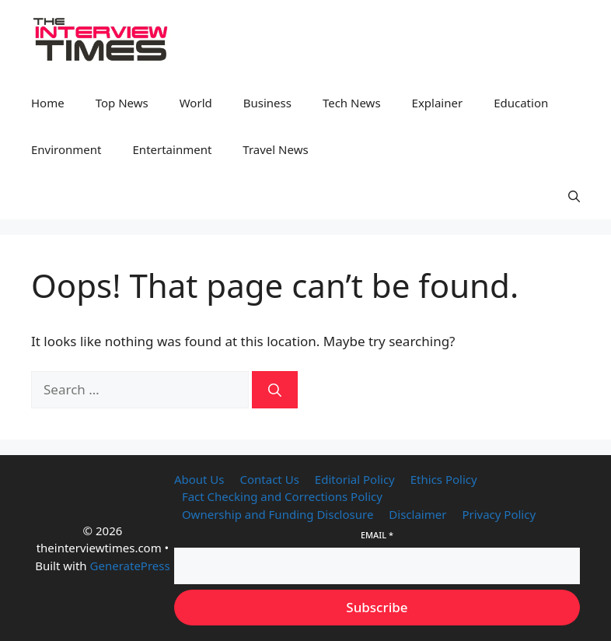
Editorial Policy (355, 479)
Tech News (352, 102)
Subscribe (376, 607)
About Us (199, 479)
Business (267, 102)
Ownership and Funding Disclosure (277, 514)
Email (377, 535)
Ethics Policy (443, 479)
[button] (574, 196)
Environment (66, 149)
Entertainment (172, 149)
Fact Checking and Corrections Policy (282, 496)
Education (521, 102)
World (196, 102)
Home (48, 102)
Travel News (275, 149)
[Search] (275, 389)
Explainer (437, 102)
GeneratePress (130, 565)
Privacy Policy (499, 514)
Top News (122, 102)
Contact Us (269, 479)
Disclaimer (417, 514)
